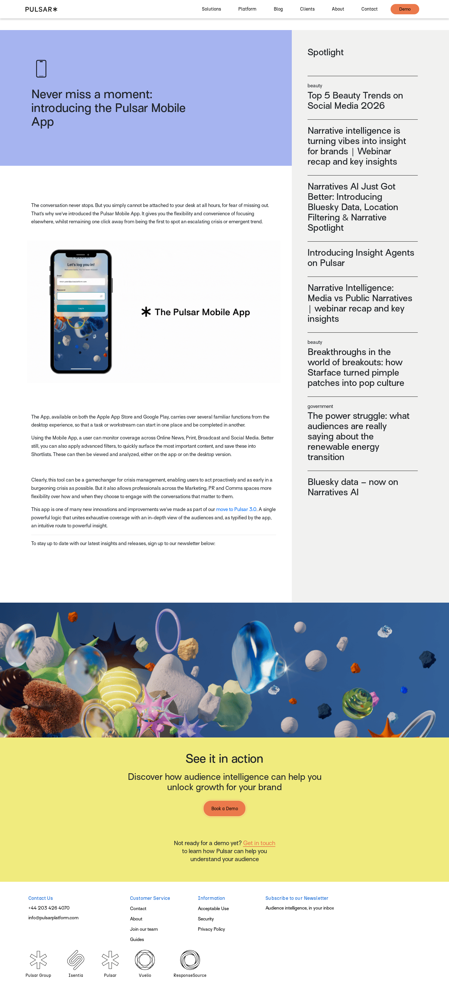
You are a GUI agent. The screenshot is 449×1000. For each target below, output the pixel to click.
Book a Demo (224, 808)
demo (405, 15)
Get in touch (259, 843)
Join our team (144, 929)
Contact (138, 908)
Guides (137, 939)
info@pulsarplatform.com (53, 917)
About (136, 919)
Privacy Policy (211, 929)
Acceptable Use (213, 908)
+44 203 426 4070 (49, 908)
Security (206, 919)
